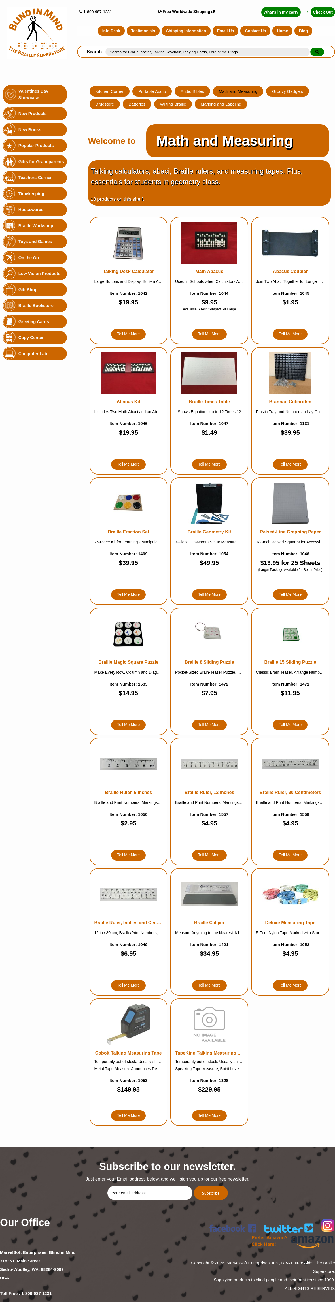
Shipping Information (186, 31)
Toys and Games (35, 241)
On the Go (28, 257)
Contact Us (255, 31)
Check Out (323, 12)
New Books (29, 129)
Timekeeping (31, 193)
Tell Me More (128, 334)
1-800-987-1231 (95, 12)
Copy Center (31, 337)
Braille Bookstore (36, 305)
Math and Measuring (238, 91)
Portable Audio (152, 91)
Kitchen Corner (110, 91)
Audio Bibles (192, 91)
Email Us (225, 31)
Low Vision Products (39, 273)
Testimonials (143, 31)
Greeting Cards (33, 321)
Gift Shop (28, 289)
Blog (303, 31)
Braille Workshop (35, 225)
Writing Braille (173, 104)
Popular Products (36, 145)
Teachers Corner (35, 177)
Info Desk (111, 31)
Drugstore (105, 104)
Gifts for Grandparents (41, 161)
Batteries (137, 104)
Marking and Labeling (221, 104)
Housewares (30, 209)
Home (282, 31)
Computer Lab (32, 353)
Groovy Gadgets (288, 91)
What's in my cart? (280, 12)
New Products (32, 113)
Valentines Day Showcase (33, 94)
